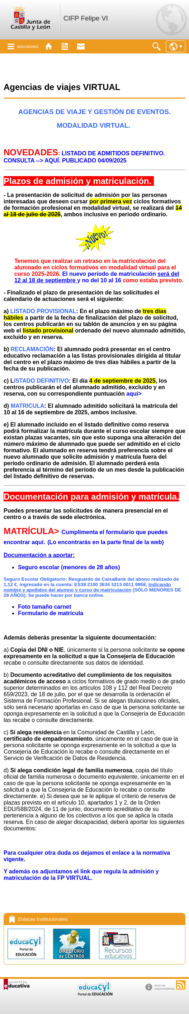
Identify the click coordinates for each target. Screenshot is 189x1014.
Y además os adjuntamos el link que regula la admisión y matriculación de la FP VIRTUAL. (81, 874)
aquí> (133, 394)
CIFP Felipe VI (85, 18)
